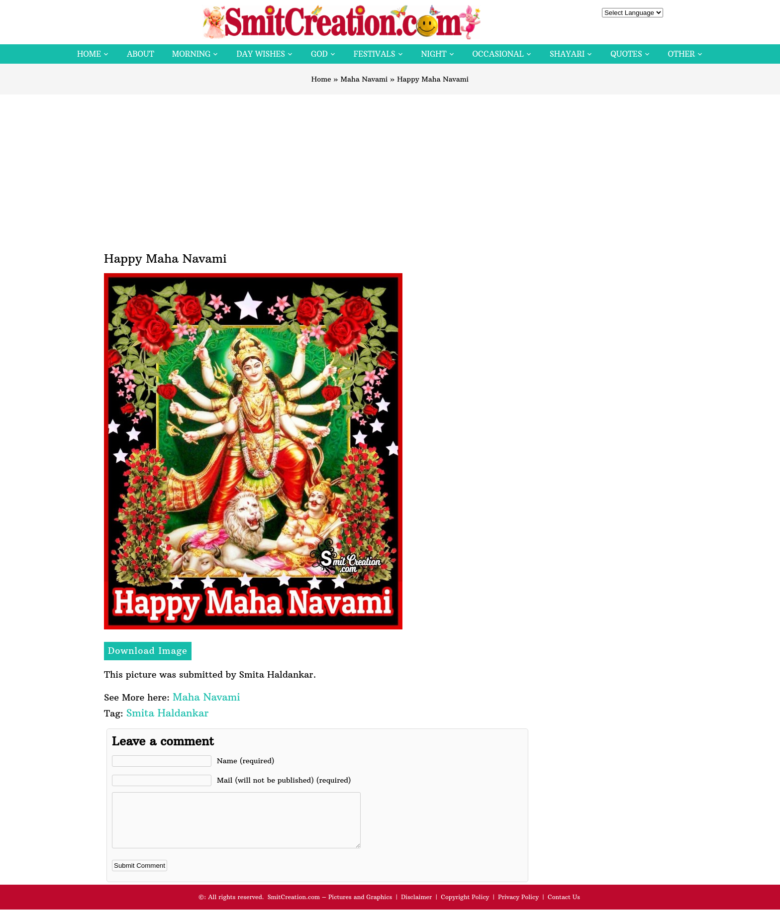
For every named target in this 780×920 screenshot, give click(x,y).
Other (681, 54)
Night (434, 54)
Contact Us (564, 907)
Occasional (498, 54)
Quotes (626, 54)
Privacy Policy (518, 907)
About (140, 54)
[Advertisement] (390, 169)
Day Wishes (260, 54)
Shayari (567, 54)
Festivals (374, 54)
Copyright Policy (465, 907)
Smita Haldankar (167, 713)
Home (89, 54)
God (319, 54)
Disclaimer (416, 907)
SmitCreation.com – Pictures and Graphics (330, 907)
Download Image (148, 650)
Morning (191, 54)
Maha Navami (364, 79)
